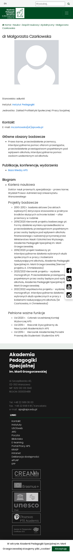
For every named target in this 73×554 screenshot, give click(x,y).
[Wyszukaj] (50, 4)
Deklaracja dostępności (25, 456)
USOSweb (17, 428)
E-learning (17, 442)
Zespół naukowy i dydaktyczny (38, 24)
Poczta (16, 435)
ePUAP (15, 460)
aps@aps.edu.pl (27, 409)
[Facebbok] (69, 270)
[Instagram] (69, 295)
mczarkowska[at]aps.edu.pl (27, 127)
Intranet (16, 453)
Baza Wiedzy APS (18, 170)
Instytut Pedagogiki (23, 104)
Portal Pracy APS (21, 446)
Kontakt (16, 421)
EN (5, 3)
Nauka (16, 24)
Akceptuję (61, 548)
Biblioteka (17, 439)
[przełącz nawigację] (67, 13)
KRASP (15, 449)
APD (14, 432)
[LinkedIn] (69, 279)
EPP (14, 464)
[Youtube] (69, 287)
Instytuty (17, 424)
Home (8, 24)
